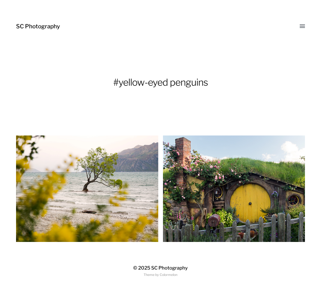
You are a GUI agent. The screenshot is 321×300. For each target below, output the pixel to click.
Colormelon (168, 275)
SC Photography (38, 26)
